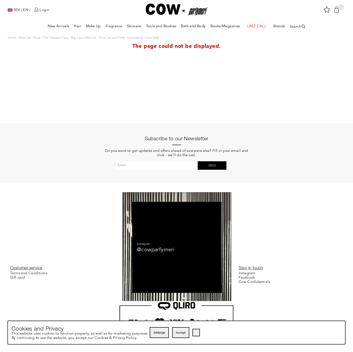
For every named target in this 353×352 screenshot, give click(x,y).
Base (37, 37)
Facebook (247, 278)
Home (12, 37)
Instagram (247, 273)
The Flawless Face (55, 37)
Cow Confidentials (254, 282)
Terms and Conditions (28, 273)
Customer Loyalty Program (147, 273)
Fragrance (114, 26)
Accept (181, 332)
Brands (279, 26)
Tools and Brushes (161, 26)
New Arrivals (58, 26)
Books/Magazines (225, 26)
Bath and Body (193, 26)
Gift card (17, 278)
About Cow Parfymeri (142, 278)
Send (212, 111)
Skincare (134, 26)
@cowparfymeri (155, 195)
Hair (77, 26)
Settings (159, 332)
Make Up (93, 26)
